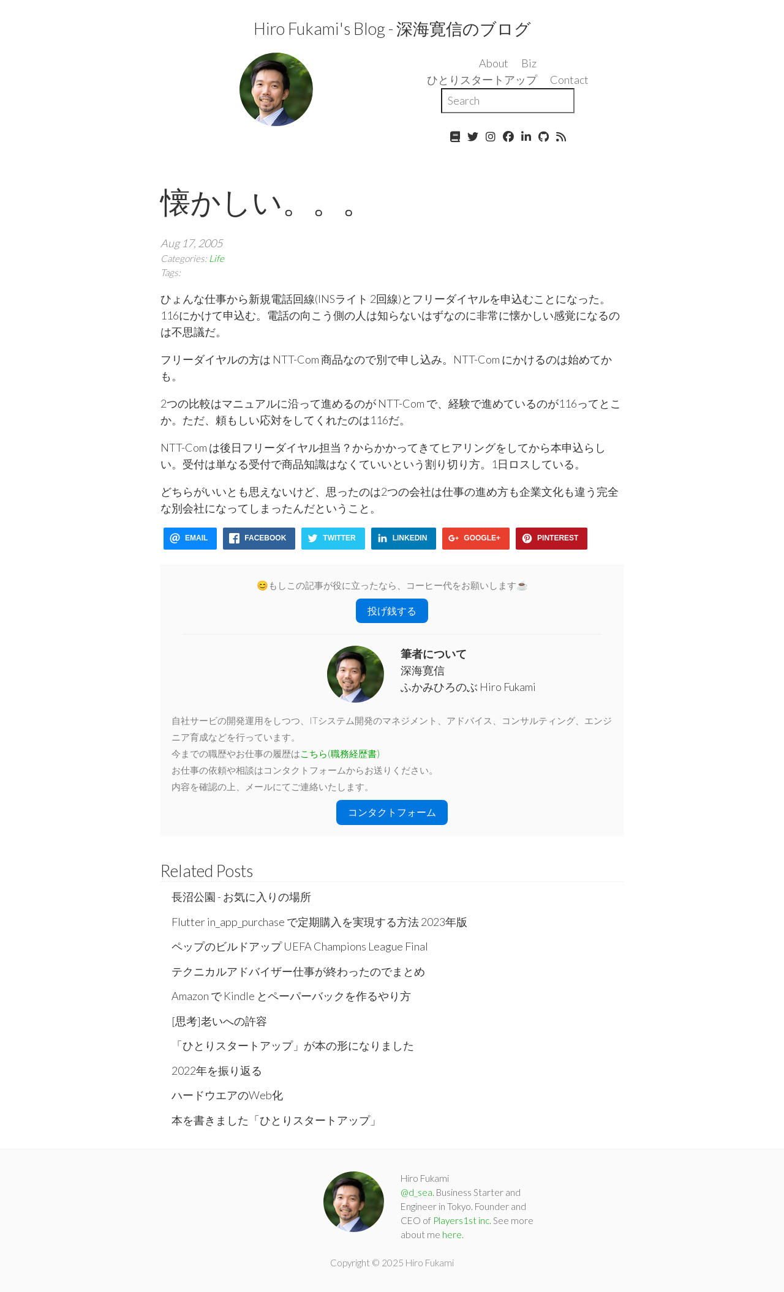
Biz (529, 63)
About (493, 63)
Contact (569, 79)
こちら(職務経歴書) (340, 753)
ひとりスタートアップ (482, 79)
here (452, 1234)
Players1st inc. (462, 1220)
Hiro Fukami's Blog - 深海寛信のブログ (392, 28)
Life (216, 258)
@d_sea (416, 1192)
